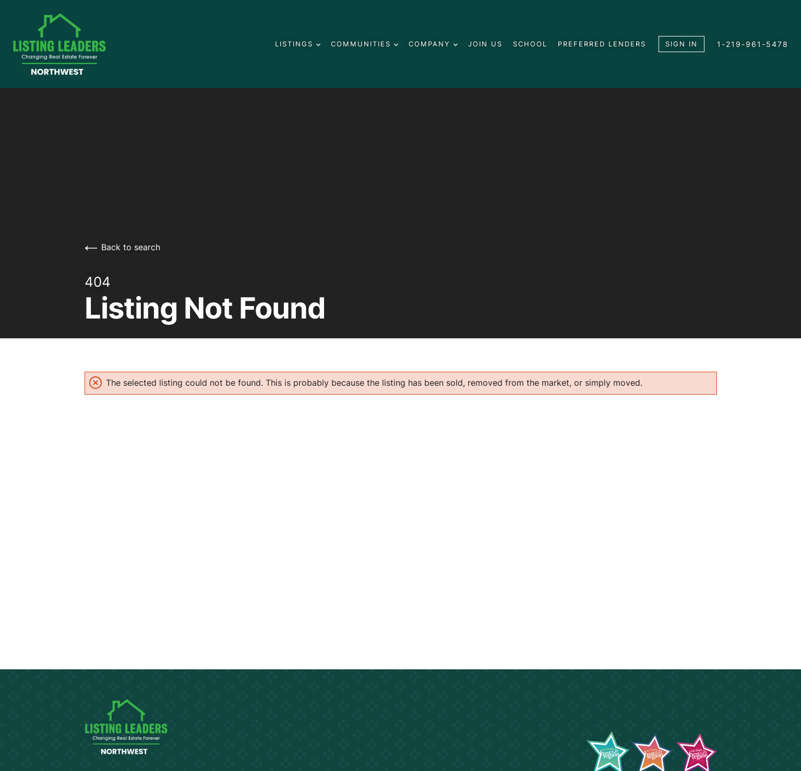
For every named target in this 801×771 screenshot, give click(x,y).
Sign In (681, 44)
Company (433, 44)
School (530, 44)
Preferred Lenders (602, 44)
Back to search (122, 247)
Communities (364, 44)
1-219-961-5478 (752, 44)
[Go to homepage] (70, 44)
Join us (485, 44)
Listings (297, 44)
